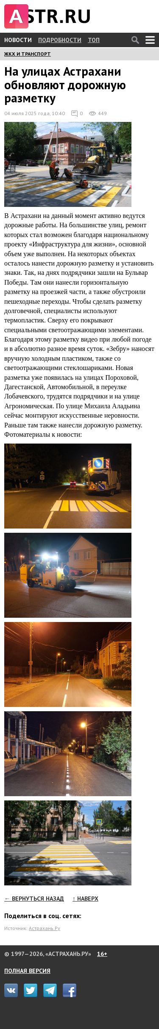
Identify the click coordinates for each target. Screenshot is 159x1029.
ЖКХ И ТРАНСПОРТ (27, 54)
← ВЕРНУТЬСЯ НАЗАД (34, 898)
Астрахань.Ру (44, 928)
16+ (102, 954)
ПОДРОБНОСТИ (59, 40)
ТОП (94, 40)
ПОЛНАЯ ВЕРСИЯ (27, 971)
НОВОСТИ (18, 40)
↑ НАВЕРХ (85, 898)
